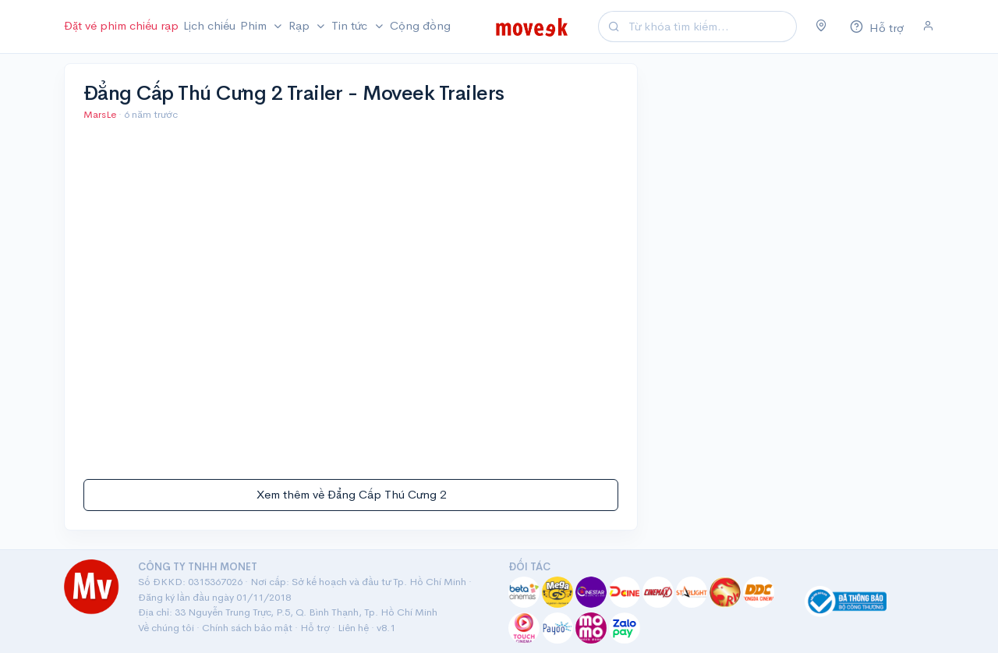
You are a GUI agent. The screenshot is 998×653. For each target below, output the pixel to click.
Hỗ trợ (315, 627)
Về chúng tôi (166, 627)
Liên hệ (353, 627)
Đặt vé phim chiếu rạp (121, 25)
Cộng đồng (420, 25)
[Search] (710, 27)
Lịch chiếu (209, 25)
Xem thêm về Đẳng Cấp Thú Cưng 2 (351, 494)
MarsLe (101, 114)
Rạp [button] (300, 25)
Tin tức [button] (350, 25)
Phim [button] (255, 25)
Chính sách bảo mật (247, 627)
